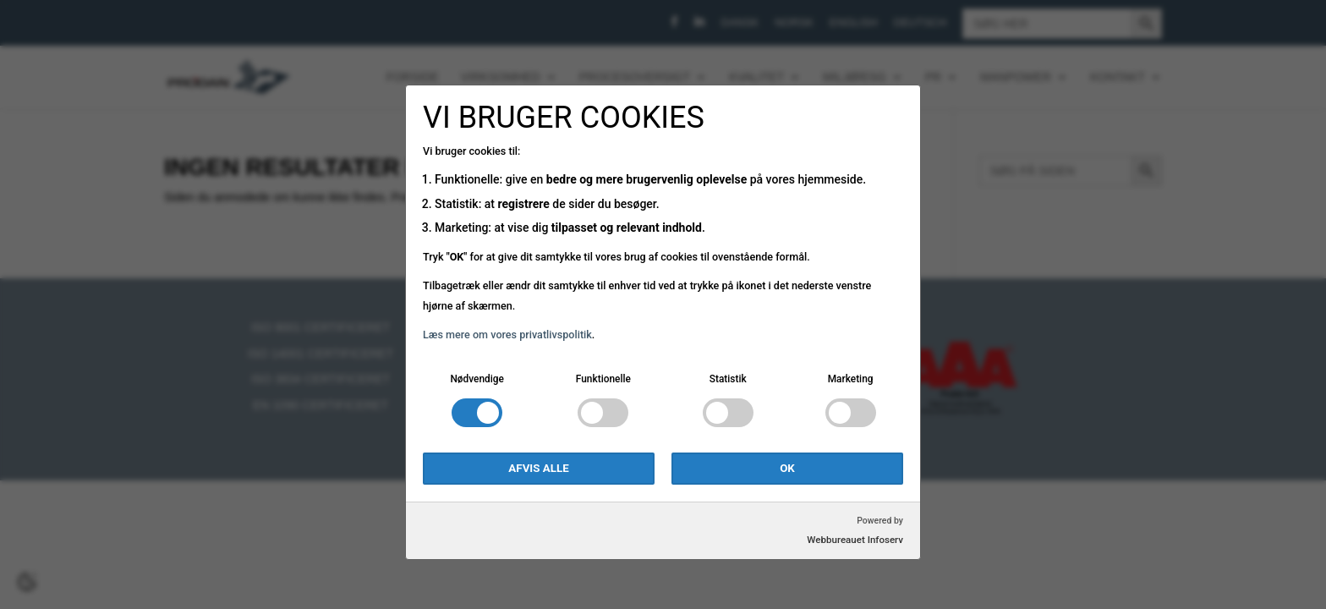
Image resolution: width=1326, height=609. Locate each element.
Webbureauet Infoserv (855, 540)
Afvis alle (538, 468)
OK (787, 468)
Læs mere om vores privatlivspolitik (507, 334)
